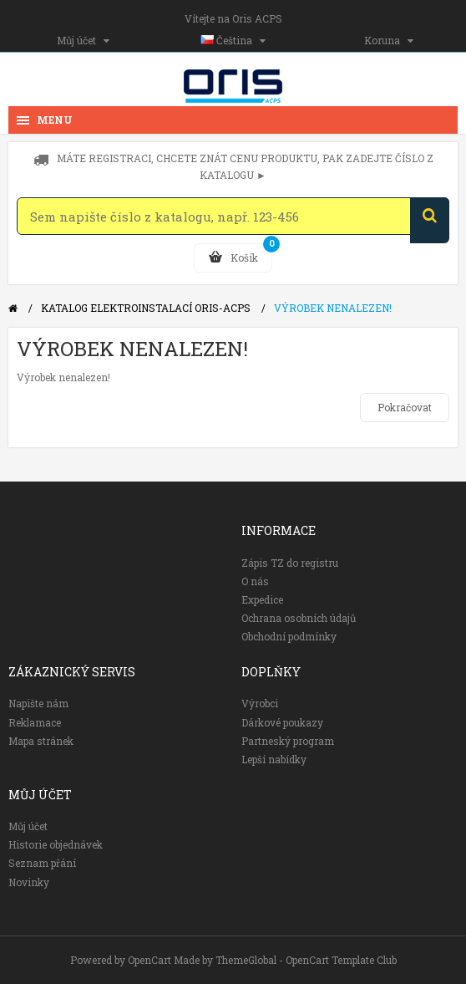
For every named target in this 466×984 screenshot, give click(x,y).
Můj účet (83, 40)
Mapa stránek (40, 740)
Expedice (262, 599)
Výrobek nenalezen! (333, 307)
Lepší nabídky (273, 759)
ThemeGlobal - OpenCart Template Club (306, 959)
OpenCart (149, 959)
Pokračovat (404, 407)
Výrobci (259, 703)
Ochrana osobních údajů (298, 618)
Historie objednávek (55, 844)
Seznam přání (42, 862)
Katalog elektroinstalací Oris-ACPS (146, 307)
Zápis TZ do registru (289, 562)
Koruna (388, 40)
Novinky (28, 882)
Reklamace (34, 722)
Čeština (233, 40)
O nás (255, 581)
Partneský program (287, 740)
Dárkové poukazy (282, 722)
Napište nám (38, 703)
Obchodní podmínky (289, 636)
